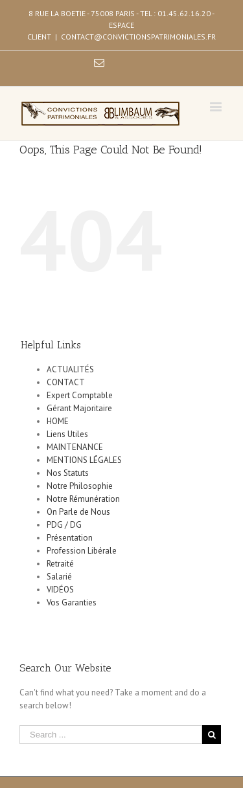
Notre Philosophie (80, 485)
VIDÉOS (60, 589)
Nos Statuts (68, 472)
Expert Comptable (80, 395)
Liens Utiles (67, 434)
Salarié (59, 576)
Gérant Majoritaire (79, 408)
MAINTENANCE (75, 447)
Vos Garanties (72, 602)
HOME (58, 421)
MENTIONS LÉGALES (84, 460)
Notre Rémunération (83, 498)
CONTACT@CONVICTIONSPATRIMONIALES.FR (138, 36)
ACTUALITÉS (70, 369)
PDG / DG (64, 524)
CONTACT (66, 382)
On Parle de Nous (78, 511)
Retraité (60, 563)
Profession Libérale (82, 550)
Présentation (70, 537)
